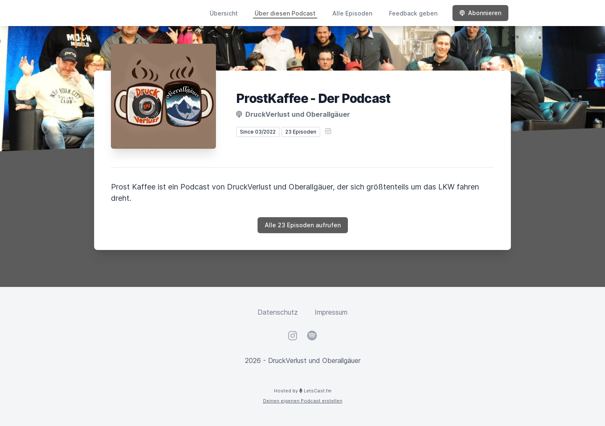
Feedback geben (413, 13)
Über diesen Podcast (285, 13)
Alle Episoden (352, 13)
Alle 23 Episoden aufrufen (303, 225)
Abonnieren (480, 12)
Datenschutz (278, 312)
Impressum (331, 312)
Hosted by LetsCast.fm (302, 391)
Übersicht (224, 13)
